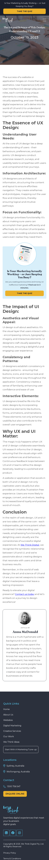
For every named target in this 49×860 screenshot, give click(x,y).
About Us (8, 714)
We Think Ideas (11, 742)
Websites (8, 720)
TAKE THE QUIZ (24, 11)
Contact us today (24, 594)
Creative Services (12, 731)
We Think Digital (30, 545)
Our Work (8, 736)
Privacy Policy (9, 853)
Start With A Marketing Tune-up (21, 749)
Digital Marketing (12, 725)
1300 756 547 (13, 786)
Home (6, 709)
